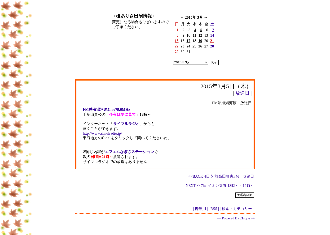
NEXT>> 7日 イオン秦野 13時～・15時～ (220, 186)
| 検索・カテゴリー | (236, 209)
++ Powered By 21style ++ (236, 218)
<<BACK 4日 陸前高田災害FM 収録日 (221, 176)
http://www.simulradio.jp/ (102, 133)
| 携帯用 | (200, 209)
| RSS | (214, 209)
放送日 (242, 93)
